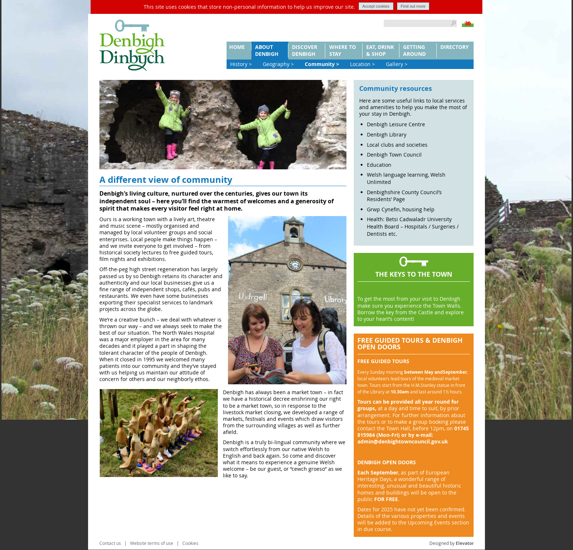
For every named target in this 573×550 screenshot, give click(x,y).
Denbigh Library (386, 134)
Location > (362, 64)
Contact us (110, 543)
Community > (322, 64)
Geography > (278, 64)
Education (379, 164)
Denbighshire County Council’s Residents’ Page (404, 196)
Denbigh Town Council (394, 154)
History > (241, 64)
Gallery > (396, 64)
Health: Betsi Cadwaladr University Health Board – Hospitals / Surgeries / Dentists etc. (413, 226)
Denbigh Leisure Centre (396, 124)
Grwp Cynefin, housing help (401, 209)
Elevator (465, 543)
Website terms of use (151, 543)
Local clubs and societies (397, 144)
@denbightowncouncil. (402, 441)
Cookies (190, 543)
